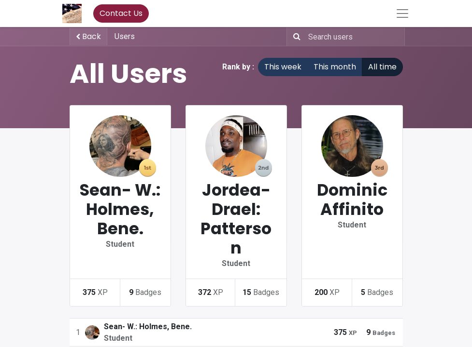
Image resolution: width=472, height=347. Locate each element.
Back (88, 36)
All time (382, 66)
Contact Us (121, 13)
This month (335, 66)
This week (282, 66)
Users (124, 36)
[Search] (295, 36)
